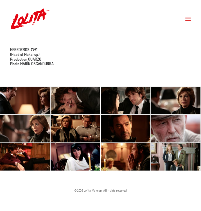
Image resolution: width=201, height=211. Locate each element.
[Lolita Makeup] (30, 19)
